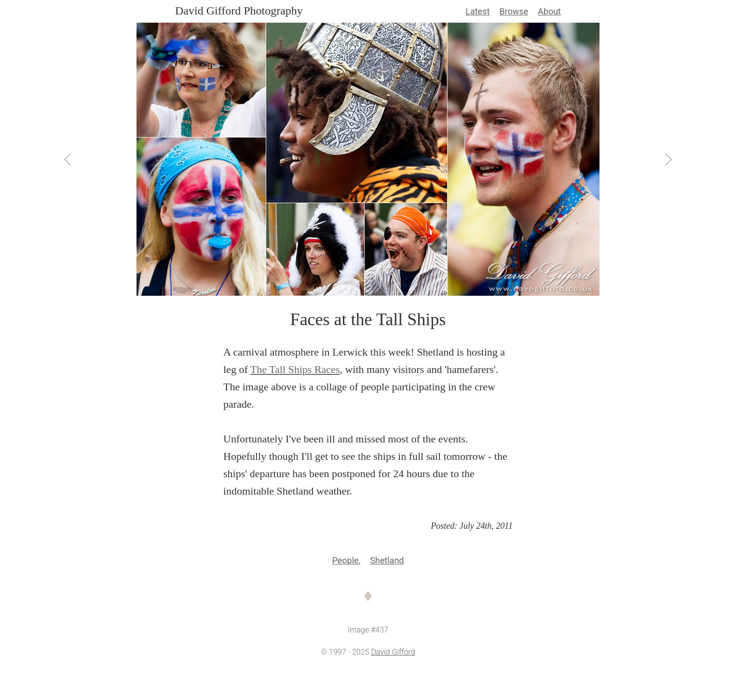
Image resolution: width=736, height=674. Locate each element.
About (549, 11)
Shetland (387, 560)
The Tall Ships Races (295, 369)
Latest (477, 11)
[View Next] (668, 159)
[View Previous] (68, 159)
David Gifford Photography (239, 10)
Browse (513, 11)
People (345, 560)
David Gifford (393, 652)
